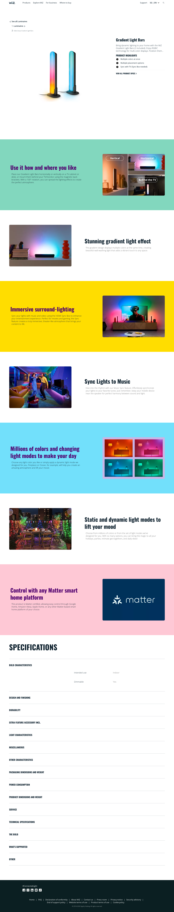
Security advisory (133, 899)
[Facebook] (24, 890)
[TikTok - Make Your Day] (41, 890)
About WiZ (75, 899)
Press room (102, 899)
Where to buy (65, 2)
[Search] (163, 2)
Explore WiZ (38, 2)
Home (31, 899)
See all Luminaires (18, 21)
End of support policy (56, 902)
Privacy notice (117, 899)
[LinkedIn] (32, 890)
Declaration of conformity (56, 899)
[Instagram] (28, 890)
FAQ (40, 899)
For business (51, 2)
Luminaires (18, 26)
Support (143, 2)
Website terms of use (78, 902)
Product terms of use (100, 902)
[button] (154, 2)
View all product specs (126, 73)
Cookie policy (118, 902)
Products (26, 2)
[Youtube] (36, 890)
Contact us (88, 899)
